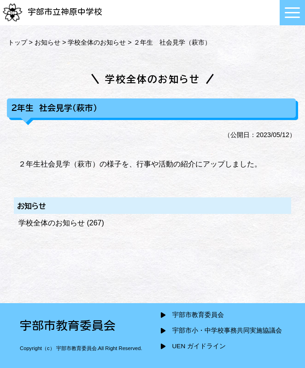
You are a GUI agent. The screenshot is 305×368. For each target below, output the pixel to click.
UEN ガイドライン (199, 346)
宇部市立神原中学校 (52, 12)
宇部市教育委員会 (198, 314)
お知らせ (47, 42)
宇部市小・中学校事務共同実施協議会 (227, 330)
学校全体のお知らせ (97, 42)
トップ (17, 42)
